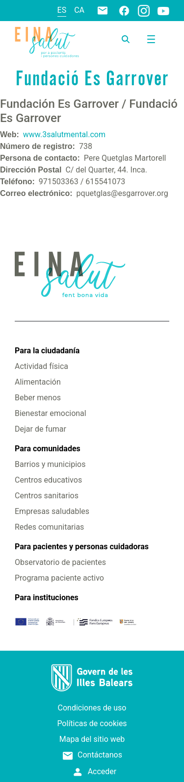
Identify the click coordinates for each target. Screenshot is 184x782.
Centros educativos (48, 480)
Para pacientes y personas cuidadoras (82, 546)
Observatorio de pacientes (60, 562)
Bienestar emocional (50, 413)
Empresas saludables (52, 511)
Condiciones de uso (92, 707)
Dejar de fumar (40, 429)
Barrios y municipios (50, 464)
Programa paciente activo (59, 578)
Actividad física (41, 366)
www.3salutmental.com (64, 134)
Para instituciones (47, 597)
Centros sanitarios (47, 495)
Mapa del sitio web (92, 739)
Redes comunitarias (49, 527)
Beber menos (38, 397)
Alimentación (38, 382)
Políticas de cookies (92, 723)
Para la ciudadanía (47, 350)
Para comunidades (47, 448)
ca (79, 10)
